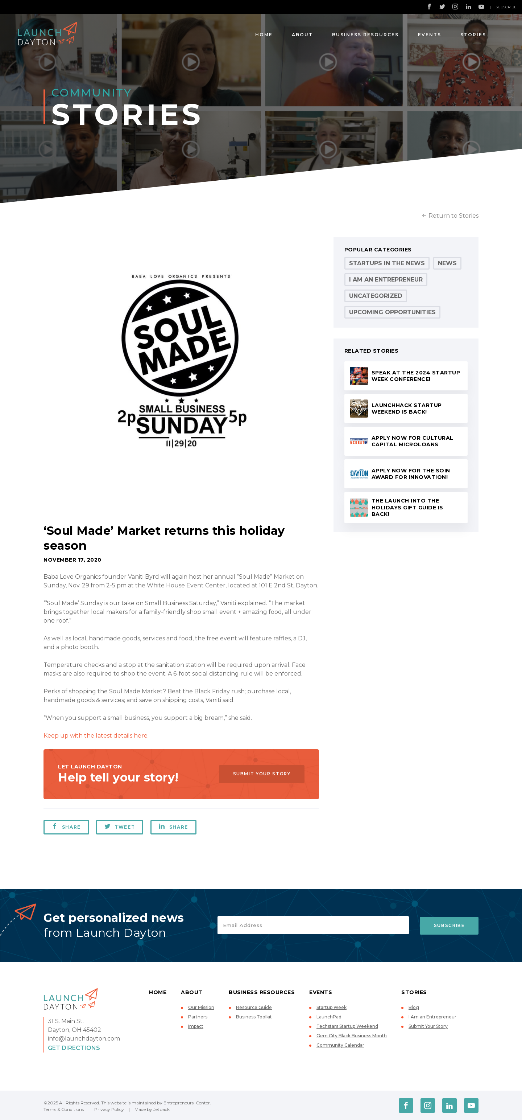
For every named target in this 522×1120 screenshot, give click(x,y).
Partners (197, 1017)
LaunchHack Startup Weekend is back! (407, 408)
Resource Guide (254, 1007)
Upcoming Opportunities (392, 312)
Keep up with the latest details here (96, 735)
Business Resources (365, 34)
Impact (195, 1026)
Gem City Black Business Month (351, 1035)
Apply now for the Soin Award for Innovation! (411, 474)
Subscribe (506, 7)
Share (66, 826)
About (302, 34)
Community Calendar (340, 1045)
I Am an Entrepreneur (386, 279)
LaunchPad (328, 1017)
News (447, 263)
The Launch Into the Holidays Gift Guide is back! (407, 507)
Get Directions (74, 1048)
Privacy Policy (109, 1109)
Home (264, 34)
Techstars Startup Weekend (347, 1026)
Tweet (120, 826)
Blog (414, 1007)
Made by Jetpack (152, 1109)
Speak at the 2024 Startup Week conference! (416, 376)
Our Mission (201, 1007)
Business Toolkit (254, 1017)
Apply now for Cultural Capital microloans (412, 441)
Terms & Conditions (64, 1109)
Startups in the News (387, 263)
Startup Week (331, 1007)
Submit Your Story (259, 774)
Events (429, 34)
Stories (473, 34)
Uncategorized (375, 295)
